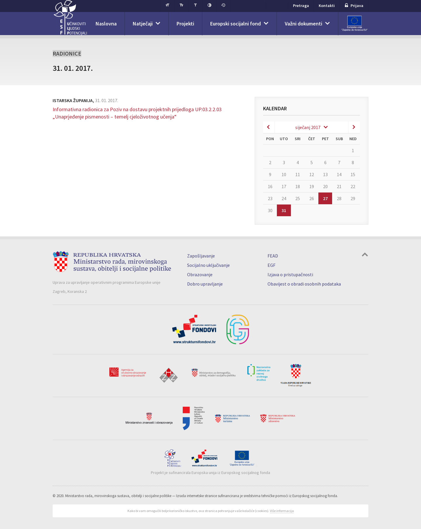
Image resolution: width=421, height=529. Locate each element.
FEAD (273, 256)
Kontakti (327, 5)
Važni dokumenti (303, 23)
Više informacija (282, 511)
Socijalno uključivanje (208, 265)
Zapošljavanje (201, 256)
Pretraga (301, 5)
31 (284, 210)
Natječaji (143, 23)
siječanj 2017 (307, 127)
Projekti (185, 23)
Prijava (353, 5)
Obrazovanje (200, 274)
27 (325, 198)
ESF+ (277, 5)
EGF (271, 265)
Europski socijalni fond (235, 23)
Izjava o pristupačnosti (290, 274)
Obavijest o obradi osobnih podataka (304, 284)
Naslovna (106, 23)
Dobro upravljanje (205, 284)
